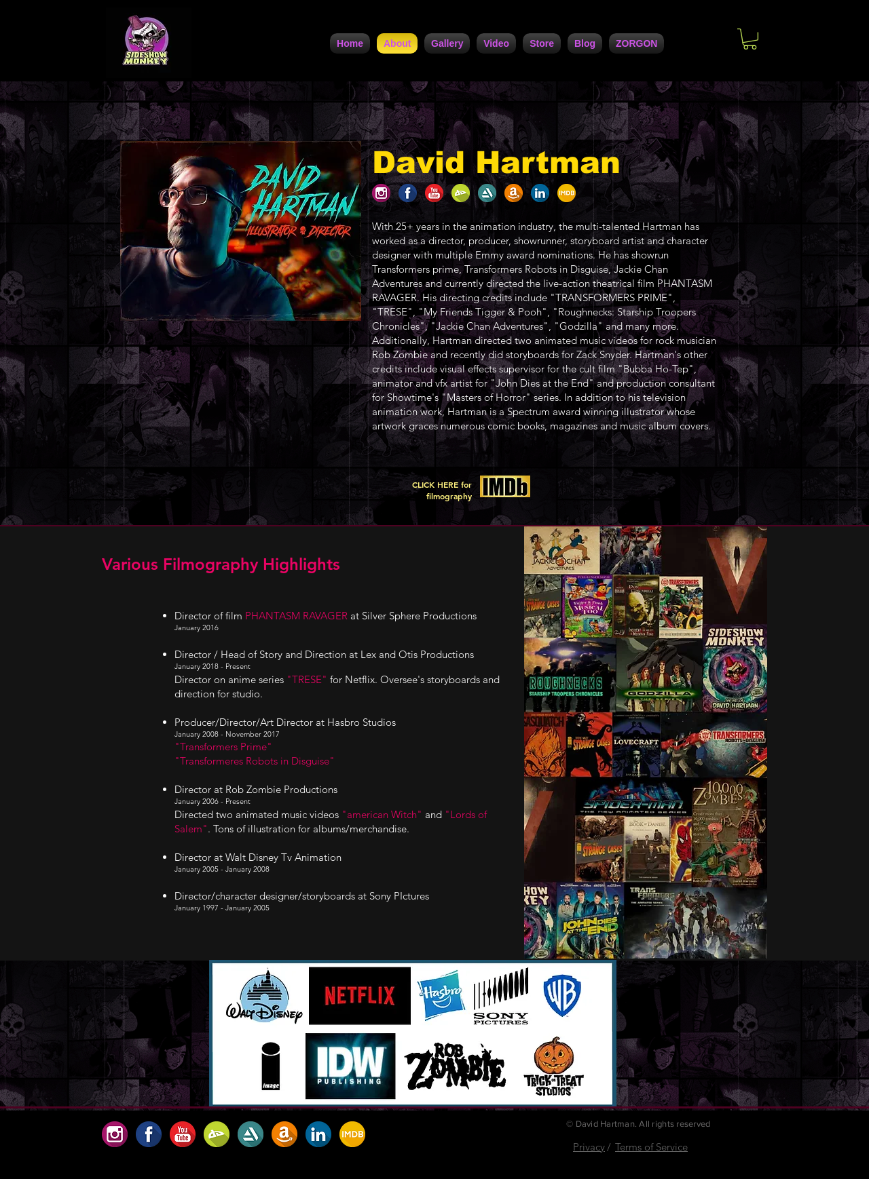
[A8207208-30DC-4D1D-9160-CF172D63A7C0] (513, 193)
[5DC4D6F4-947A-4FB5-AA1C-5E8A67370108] (487, 193)
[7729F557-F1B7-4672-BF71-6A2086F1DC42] (540, 193)
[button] (749, 39)
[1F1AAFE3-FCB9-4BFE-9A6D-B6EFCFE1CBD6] (408, 193)
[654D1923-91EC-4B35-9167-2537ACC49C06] (381, 193)
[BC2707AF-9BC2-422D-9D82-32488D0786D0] (460, 193)
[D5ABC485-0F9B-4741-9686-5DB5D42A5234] (434, 193)
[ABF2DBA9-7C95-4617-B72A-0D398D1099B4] (566, 193)
